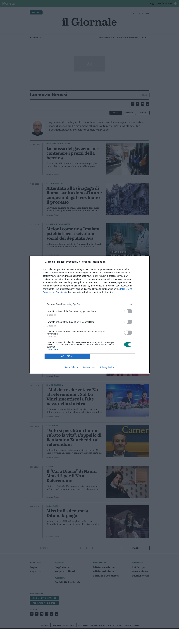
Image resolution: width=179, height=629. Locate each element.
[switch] (128, 311)
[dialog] (90, 314)
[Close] (143, 262)
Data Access (89, 367)
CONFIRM (67, 356)
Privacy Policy (107, 367)
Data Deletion (72, 367)
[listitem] (89, 304)
